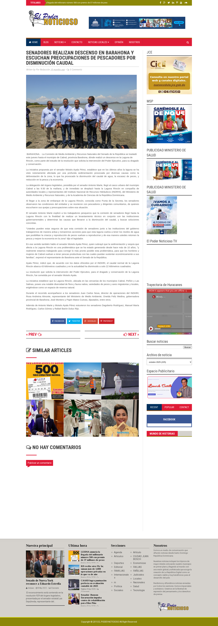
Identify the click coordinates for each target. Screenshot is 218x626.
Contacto (76, 42)
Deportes (119, 563)
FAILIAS (137, 567)
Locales (137, 578)
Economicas (139, 563)
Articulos (118, 556)
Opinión (119, 42)
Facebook (58, 321)
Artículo (137, 552)
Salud (136, 586)
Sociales (118, 590)
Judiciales (138, 574)
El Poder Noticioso (109, 622)
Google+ (90, 321)
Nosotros (134, 42)
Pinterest (107, 321)
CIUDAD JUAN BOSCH (140, 558)
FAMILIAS (119, 570)
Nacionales (139, 582)
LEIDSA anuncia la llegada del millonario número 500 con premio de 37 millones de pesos (69, 3)
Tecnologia (139, 590)
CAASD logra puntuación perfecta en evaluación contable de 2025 (93, 583)
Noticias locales (98, 42)
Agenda (118, 552)
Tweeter (74, 321)
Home (33, 42)
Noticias (60, 42)
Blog (46, 42)
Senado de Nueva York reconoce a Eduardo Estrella (43, 582)
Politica (118, 586)
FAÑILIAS (138, 570)
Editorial (118, 567)
